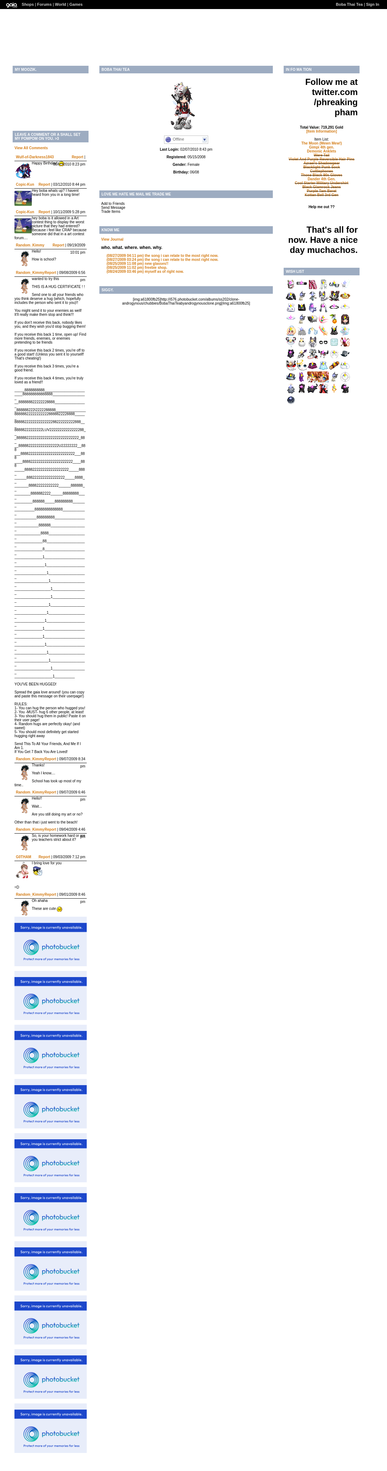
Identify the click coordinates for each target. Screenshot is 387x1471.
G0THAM (23, 857)
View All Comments (31, 148)
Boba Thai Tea (349, 4)
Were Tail (322, 155)
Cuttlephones (321, 171)
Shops (28, 4)
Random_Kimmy (30, 245)
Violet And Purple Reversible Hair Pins (321, 159)
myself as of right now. (145, 272)
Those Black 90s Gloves (322, 175)
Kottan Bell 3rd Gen (321, 195)
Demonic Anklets (321, 151)
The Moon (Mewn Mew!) (321, 143)
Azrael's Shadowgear (322, 163)
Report (77, 157)
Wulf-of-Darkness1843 (35, 157)
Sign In (372, 4)
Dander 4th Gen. (321, 179)
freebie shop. (137, 268)
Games (76, 4)
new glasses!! (137, 264)
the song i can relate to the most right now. (162, 256)
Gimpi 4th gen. (321, 147)
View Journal (112, 239)
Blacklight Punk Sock (321, 167)
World (60, 4)
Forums (44, 4)
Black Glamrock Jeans (321, 187)
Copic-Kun (25, 184)
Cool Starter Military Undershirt (321, 183)
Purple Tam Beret (321, 191)
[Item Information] (321, 131)
